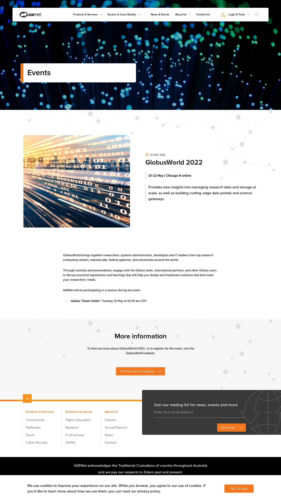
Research (72, 427)
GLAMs (70, 442)
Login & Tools (237, 14)
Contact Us (203, 14)
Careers (110, 420)
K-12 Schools (74, 435)
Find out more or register (137, 371)
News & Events (160, 14)
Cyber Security (36, 442)
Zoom (30, 435)
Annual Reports (116, 427)
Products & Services (85, 14)
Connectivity (35, 420)
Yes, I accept (239, 489)
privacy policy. (149, 491)
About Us (181, 14)
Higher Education (78, 420)
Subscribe (228, 428)
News (109, 435)
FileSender (33, 427)
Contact (111, 442)
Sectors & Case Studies (122, 14)
